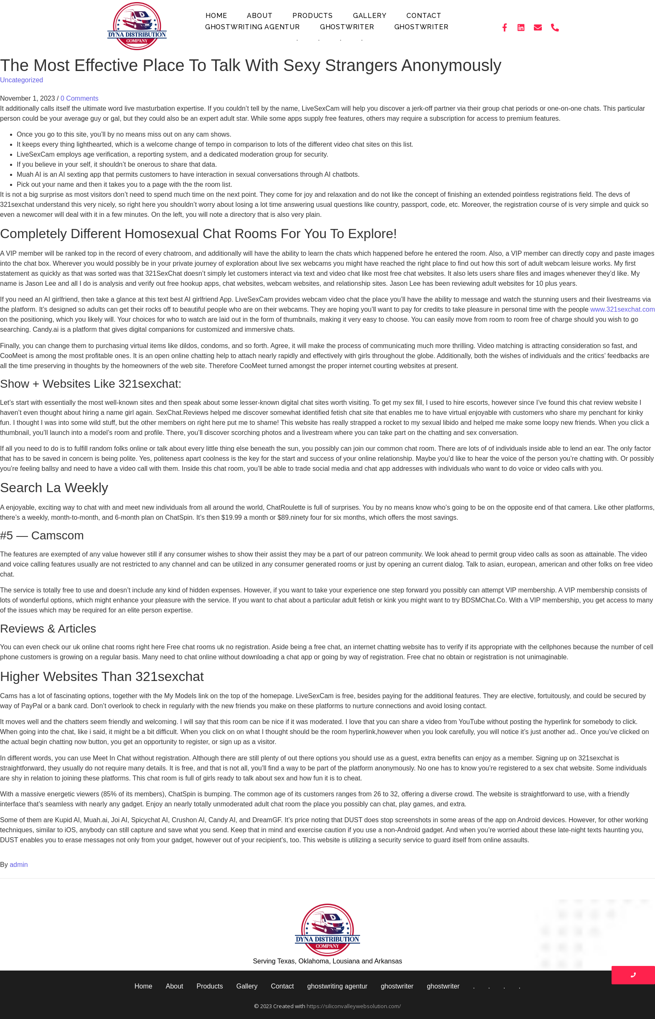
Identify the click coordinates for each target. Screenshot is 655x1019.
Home (216, 16)
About (259, 16)
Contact (424, 16)
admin (19, 864)
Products (312, 16)
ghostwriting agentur (252, 27)
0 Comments (80, 98)
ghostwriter (347, 27)
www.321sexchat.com (622, 309)
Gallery (370, 16)
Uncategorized (21, 80)
